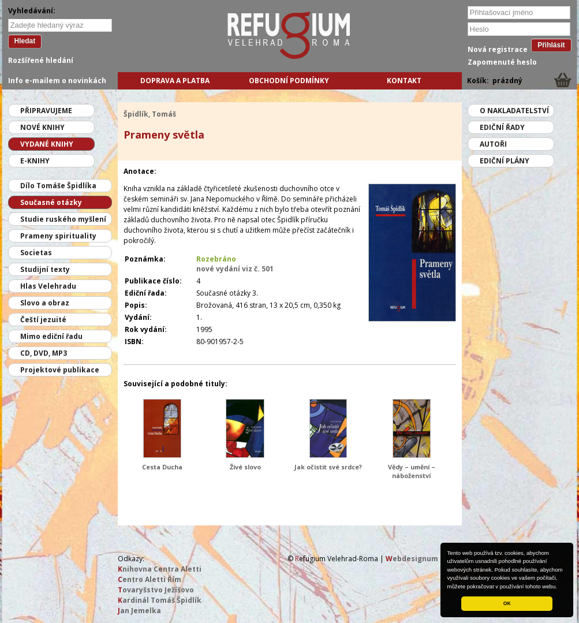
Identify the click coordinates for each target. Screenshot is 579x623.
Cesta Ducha (162, 466)
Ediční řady (502, 127)
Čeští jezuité (43, 319)
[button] (560, 587)
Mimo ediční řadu (51, 336)
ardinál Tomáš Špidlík (159, 600)
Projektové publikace (59, 370)
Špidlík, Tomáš (150, 114)
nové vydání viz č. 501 (235, 269)
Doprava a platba (175, 80)
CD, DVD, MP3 (43, 353)
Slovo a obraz (44, 303)
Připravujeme (46, 110)
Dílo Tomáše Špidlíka (58, 186)
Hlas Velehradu (48, 286)
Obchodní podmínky (289, 80)
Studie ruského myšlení (63, 219)
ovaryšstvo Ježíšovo (156, 590)
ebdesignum (412, 559)
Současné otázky (51, 202)
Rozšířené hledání (40, 60)
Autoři (493, 144)
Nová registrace (498, 49)
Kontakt (404, 80)
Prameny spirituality (58, 236)
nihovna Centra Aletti (159, 569)
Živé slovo (245, 466)
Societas (36, 253)
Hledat (25, 41)
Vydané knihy (46, 144)
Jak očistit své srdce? (328, 466)
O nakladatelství (514, 110)
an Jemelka (139, 610)
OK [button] (507, 603)
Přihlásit (551, 45)
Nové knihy (42, 127)
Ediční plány (504, 161)
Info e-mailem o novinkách (57, 80)
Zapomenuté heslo (502, 62)
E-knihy (35, 161)
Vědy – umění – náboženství (411, 471)
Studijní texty (45, 269)
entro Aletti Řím (149, 579)
